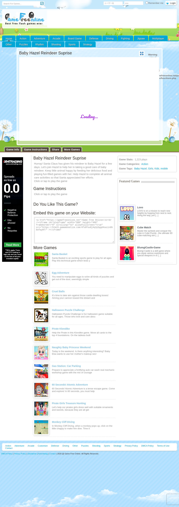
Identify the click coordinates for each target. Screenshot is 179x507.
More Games (72, 149)
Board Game (75, 38)
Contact (8, 448)
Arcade (56, 38)
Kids (157, 168)
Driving (110, 38)
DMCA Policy (147, 446)
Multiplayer (158, 38)
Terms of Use (163, 446)
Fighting (125, 38)
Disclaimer (32, 454)
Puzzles (23, 44)
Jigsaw (141, 38)
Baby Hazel (140, 168)
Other (75, 446)
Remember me (155, 3)
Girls (150, 168)
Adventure (39, 38)
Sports (72, 44)
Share (55, 149)
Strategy (87, 44)
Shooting (56, 44)
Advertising (42, 454)
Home (9, 38)
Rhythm (39, 44)
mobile (164, 168)
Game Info (12, 149)
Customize (43, 446)
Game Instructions (35, 149)
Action (23, 38)
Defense (93, 38)
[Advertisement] (111, 19)
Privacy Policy (131, 446)
